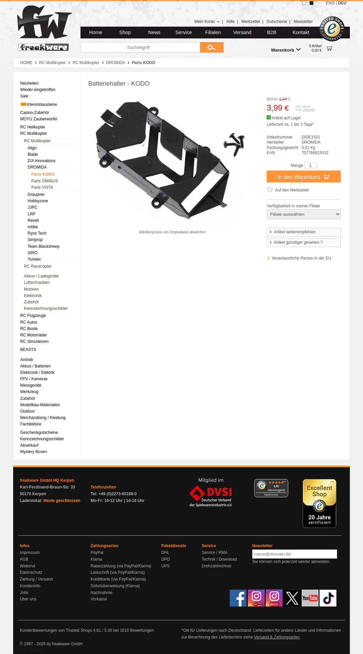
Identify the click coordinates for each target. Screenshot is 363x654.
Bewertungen (142, 630)
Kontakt (301, 32)
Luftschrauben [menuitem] (37, 282)
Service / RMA (215, 552)
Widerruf (27, 566)
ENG (330, 3)
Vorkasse (99, 599)
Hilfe (231, 21)
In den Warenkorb (303, 176)
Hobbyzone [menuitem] (38, 201)
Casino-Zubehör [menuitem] (34, 112)
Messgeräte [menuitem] (30, 385)
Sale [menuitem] (24, 96)
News (154, 32)
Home (95, 32)
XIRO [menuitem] (32, 252)
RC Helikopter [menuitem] (32, 127)
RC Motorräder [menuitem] (33, 335)
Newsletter (303, 21)
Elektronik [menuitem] (33, 295)
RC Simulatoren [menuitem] (34, 341)
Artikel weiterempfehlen (292, 232)
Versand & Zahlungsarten (276, 637)
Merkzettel (250, 21)
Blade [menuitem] (33, 154)
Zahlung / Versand (36, 579)
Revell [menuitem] (33, 220)
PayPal (97, 552)
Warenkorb (286, 50)
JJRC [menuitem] (32, 207)
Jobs (24, 592)
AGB (24, 559)
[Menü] (284, 483)
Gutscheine (277, 21)
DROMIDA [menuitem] (37, 167)
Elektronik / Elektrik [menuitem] (37, 372)
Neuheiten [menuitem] (29, 83)
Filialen (213, 32)
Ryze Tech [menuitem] (37, 233)
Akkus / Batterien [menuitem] (35, 366)
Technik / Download (219, 559)
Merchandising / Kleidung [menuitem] (43, 417)
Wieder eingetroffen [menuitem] (38, 89)
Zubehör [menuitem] (31, 302)
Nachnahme (101, 592)
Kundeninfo (30, 586)
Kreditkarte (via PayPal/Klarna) (118, 579)
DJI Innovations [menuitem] (42, 160)
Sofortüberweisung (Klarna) (115, 586)
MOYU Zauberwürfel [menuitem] (38, 119)
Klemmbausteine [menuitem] (38, 104)
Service (183, 32)
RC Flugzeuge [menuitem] (33, 315)
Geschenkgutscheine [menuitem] (39, 432)
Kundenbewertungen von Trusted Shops (56, 630)
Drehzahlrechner (217, 566)
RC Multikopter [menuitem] (33, 133)
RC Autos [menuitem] (28, 322)
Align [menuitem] (32, 148)
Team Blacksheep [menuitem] (44, 246)
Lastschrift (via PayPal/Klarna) (118, 572)
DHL (165, 552)
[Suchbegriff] (140, 47)
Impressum (30, 552)
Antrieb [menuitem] (26, 359)
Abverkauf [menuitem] (29, 445)
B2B (271, 32)
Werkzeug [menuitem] (29, 391)
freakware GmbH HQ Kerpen (47, 480)
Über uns (28, 599)
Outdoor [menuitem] (27, 411)
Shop (125, 32)
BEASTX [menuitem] (28, 349)
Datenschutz (31, 572)
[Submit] (212, 47)
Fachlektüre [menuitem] (30, 424)
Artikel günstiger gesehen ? (296, 242)
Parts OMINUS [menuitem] (44, 181)
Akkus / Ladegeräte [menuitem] (41, 276)
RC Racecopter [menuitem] (38, 266)
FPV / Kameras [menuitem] (33, 379)
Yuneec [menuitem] (34, 259)
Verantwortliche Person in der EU (301, 258)
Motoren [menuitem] (31, 289)
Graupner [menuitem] (36, 194)
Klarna (96, 559)
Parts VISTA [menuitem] (42, 187)
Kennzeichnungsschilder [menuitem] (46, 308)
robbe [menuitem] (33, 227)
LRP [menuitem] (31, 214)
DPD (165, 559)
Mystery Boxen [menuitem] (33, 451)
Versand (242, 32)
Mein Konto (207, 21)
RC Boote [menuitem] (29, 328)
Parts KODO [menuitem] (43, 174)
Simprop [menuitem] (35, 239)
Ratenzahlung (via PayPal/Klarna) (121, 566)
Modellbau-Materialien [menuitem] (40, 405)
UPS (165, 566)
